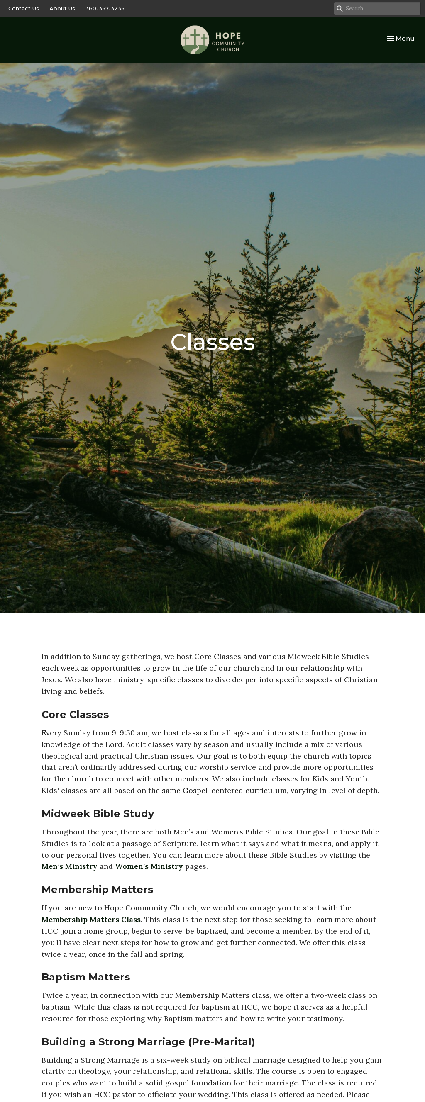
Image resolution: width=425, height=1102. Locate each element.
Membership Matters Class (91, 919)
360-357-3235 (105, 8)
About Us (62, 8)
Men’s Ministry (70, 866)
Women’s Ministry (149, 866)
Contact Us (23, 8)
